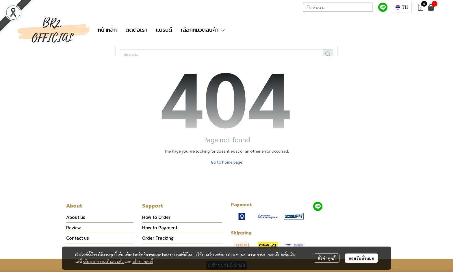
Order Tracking (158, 237)
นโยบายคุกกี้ (142, 261)
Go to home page (226, 161)
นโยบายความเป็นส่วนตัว (103, 261)
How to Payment (159, 227)
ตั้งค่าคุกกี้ (327, 258)
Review (73, 227)
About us (75, 217)
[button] (338, 7)
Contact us (77, 237)
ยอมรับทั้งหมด (361, 258)
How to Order (156, 217)
